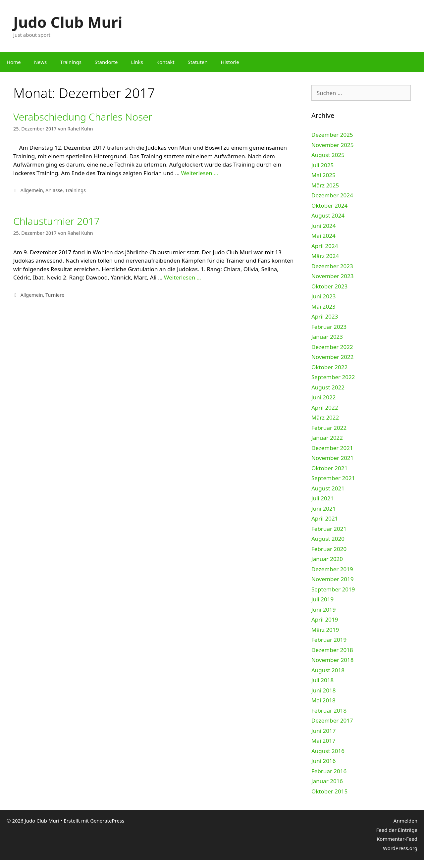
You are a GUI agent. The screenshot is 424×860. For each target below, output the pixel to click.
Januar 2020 (327, 559)
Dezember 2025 (332, 134)
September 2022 (333, 377)
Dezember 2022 (332, 347)
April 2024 (324, 246)
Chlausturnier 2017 (56, 221)
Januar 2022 (327, 437)
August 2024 (327, 215)
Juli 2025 (322, 165)
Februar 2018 (328, 710)
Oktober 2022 (329, 367)
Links (137, 62)
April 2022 (324, 407)
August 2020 (327, 538)
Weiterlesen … (199, 173)
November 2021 (332, 458)
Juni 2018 (323, 690)
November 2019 (332, 579)
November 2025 (332, 145)
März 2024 (325, 256)
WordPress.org (400, 848)
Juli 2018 (322, 680)
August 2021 (327, 488)
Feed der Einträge (396, 830)
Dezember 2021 (332, 448)
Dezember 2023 (332, 266)
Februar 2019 (328, 639)
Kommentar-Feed (397, 838)
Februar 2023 (328, 326)
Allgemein (32, 190)
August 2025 (327, 155)
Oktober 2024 (329, 205)
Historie (230, 62)
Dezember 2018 (332, 650)
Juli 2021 (322, 498)
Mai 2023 (323, 306)
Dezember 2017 (332, 720)
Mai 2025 (323, 175)
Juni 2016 (323, 761)
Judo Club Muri (67, 22)
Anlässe (54, 190)
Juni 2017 (323, 730)
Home (14, 62)
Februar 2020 (328, 549)
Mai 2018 (323, 700)
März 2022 (325, 417)
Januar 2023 (327, 336)
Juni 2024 (323, 225)
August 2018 (327, 670)
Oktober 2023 (329, 286)
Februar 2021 (328, 528)
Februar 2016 (328, 771)
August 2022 (327, 387)
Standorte (106, 62)
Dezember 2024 (332, 195)
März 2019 (325, 629)
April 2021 (324, 518)
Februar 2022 (328, 427)
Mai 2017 (323, 740)
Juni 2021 (323, 508)
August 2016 (327, 751)
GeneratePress (107, 820)
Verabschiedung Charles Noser (82, 117)
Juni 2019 (323, 609)
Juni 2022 (323, 397)
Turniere (54, 295)
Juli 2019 (322, 599)
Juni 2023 (323, 296)
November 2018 (332, 660)
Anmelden (405, 820)
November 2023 (332, 276)
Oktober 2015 (329, 791)
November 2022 (332, 357)
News (40, 62)
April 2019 (324, 619)
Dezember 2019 (332, 569)
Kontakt (165, 62)
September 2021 (333, 478)
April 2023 (324, 316)
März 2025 (325, 185)
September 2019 (333, 589)
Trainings (70, 62)
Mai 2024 (323, 235)
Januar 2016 (327, 781)
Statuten (198, 62)
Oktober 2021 (329, 468)
